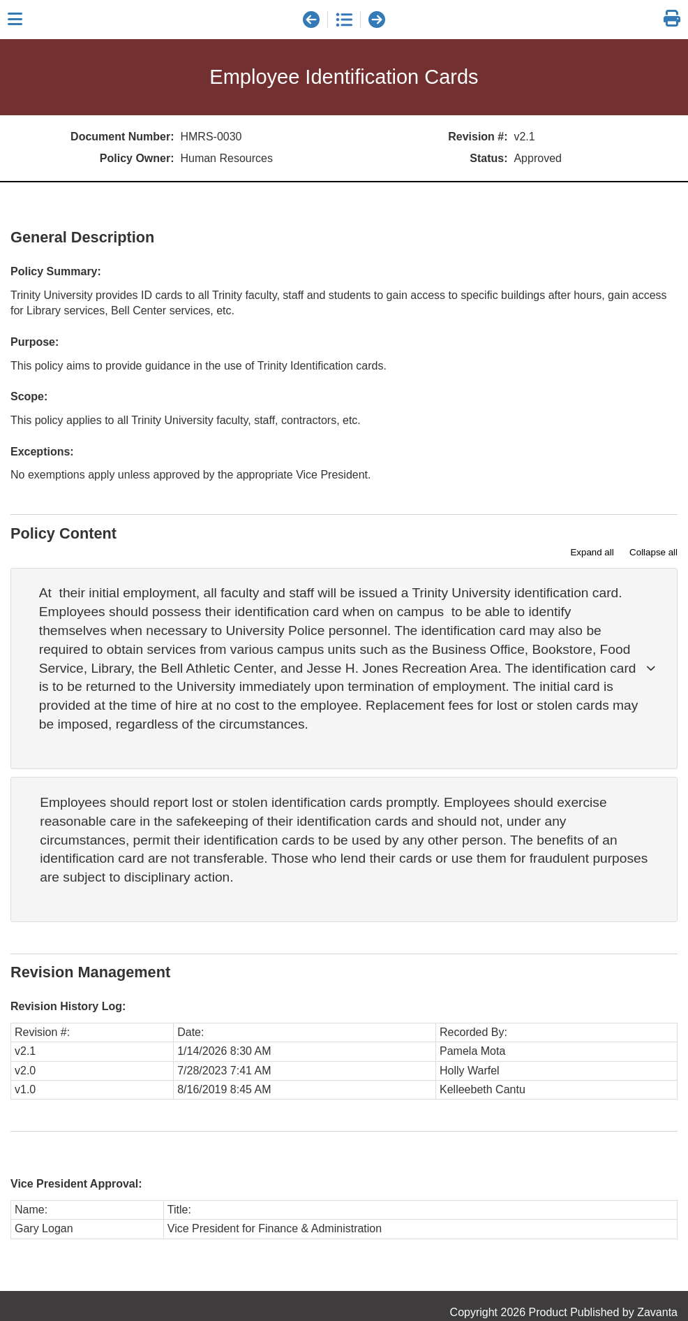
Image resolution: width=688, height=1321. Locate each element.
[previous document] (311, 19)
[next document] (376, 19)
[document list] (344, 19)
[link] (672, 19)
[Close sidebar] (15, 19)
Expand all (591, 552)
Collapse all (653, 552)
